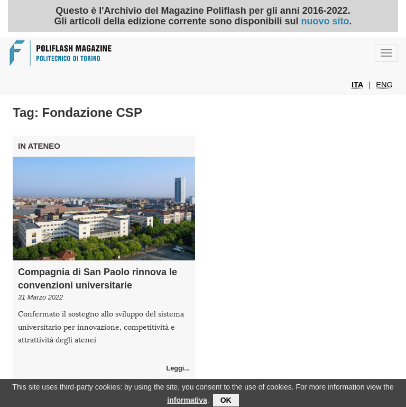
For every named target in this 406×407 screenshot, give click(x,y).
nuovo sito (325, 21)
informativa (187, 401)
